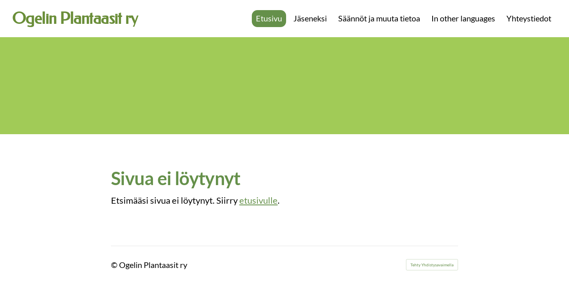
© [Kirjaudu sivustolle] (115, 265)
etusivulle (258, 200)
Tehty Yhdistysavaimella (432, 264)
